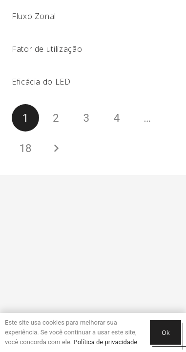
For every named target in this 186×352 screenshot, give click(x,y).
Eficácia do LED (41, 81)
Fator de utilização (47, 49)
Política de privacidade (106, 342)
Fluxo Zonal (34, 16)
